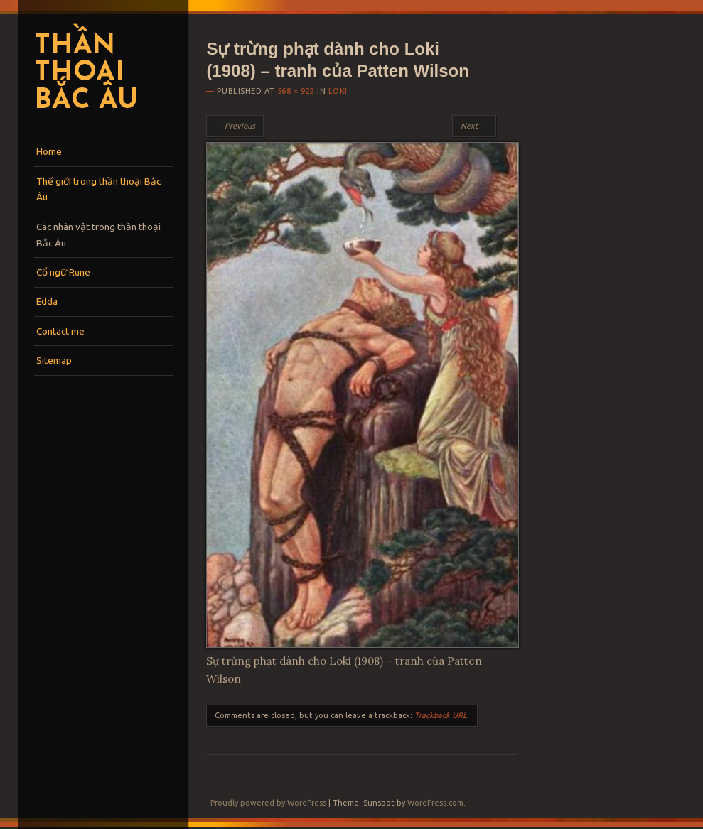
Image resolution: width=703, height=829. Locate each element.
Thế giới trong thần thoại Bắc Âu (98, 189)
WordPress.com (435, 802)
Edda (47, 301)
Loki (338, 91)
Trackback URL (440, 715)
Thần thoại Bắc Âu (85, 74)
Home (49, 151)
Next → (474, 125)
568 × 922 (296, 91)
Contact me (60, 331)
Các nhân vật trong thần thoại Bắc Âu (98, 235)
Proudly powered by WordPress (268, 802)
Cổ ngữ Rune (63, 272)
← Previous (235, 125)
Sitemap (54, 360)
